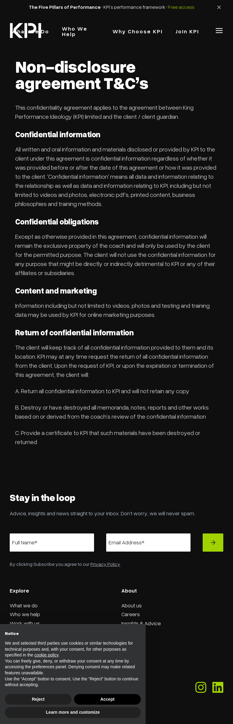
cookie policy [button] (46, 655)
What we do (24, 605)
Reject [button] (38, 699)
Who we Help (74, 31)
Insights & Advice (141, 623)
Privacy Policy (105, 564)
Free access (181, 7)
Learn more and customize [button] (73, 712)
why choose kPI (138, 31)
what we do (30, 31)
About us (131, 605)
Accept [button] (107, 699)
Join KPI (187, 31)
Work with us (25, 623)
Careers (130, 614)
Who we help (25, 614)
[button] (219, 30)
